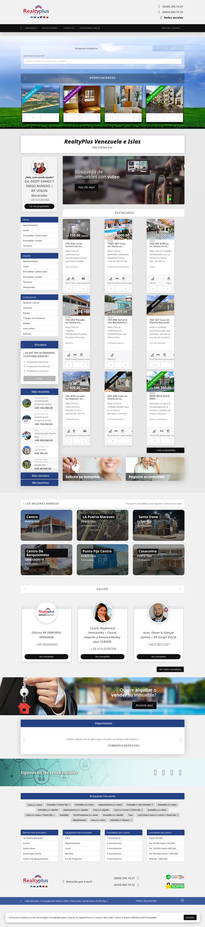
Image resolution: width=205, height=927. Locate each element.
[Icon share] (155, 795)
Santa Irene (29, 870)
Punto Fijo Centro (32, 875)
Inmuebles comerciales (35, 235)
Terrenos (27, 245)
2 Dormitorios (114, 865)
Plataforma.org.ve (90, 28)
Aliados (27, 323)
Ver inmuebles (46, 679)
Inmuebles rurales (32, 240)
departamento (72, 865)
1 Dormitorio (114, 860)
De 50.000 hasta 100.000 (162, 865)
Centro (26, 865)
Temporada (29, 287)
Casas (26, 230)
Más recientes (40, 391)
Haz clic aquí (86, 187)
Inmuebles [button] (30, 28)
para (35, 827)
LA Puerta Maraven (33, 860)
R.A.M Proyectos (73, 881)
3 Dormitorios (114, 870)
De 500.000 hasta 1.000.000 (163, 875)
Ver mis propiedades (39, 206)
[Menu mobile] (21, 28)
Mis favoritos (36, 483)
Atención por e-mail (77, 904)
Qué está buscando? (34, 55)
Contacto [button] (68, 28)
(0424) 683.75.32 (172, 12)
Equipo (26, 312)
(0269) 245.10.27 (172, 6)
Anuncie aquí (144, 727)
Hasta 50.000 (156, 860)
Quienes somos (31, 302)
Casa (67, 860)
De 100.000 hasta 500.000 (162, 870)
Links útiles (29, 328)
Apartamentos (30, 224)
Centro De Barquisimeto (35, 881)
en (58, 827)
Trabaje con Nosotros (34, 317)
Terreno (69, 875)
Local (68, 870)
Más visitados (36, 476)
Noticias (27, 333)
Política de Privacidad (144, 918)
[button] (22, 182)
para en (128, 832)
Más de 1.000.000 (158, 881)
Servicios (27, 307)
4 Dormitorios (114, 875)
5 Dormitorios (114, 881)
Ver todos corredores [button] (170, 691)
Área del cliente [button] (171, 28)
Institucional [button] (49, 28)
